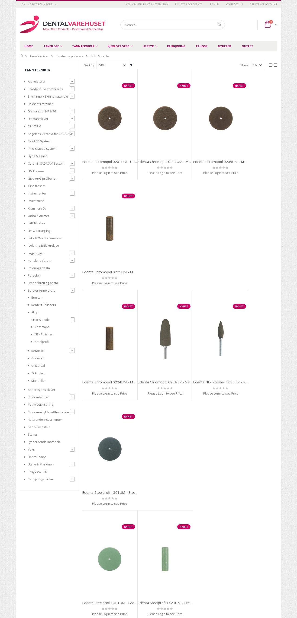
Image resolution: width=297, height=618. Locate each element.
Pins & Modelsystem (42, 149)
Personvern (94, 562)
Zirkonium (38, 373)
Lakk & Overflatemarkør (44, 238)
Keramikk (38, 351)
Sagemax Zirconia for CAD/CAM (50, 134)
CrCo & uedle (40, 320)
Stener (32, 434)
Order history (177, 562)
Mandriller (38, 381)
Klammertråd (37, 208)
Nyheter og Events (189, 4)
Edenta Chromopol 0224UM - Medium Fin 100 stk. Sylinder (128, 255)
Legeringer (35, 253)
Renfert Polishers (43, 305)
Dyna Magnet (37, 156)
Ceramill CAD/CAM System (46, 163)
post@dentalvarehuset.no (38, 600)
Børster (36, 297)
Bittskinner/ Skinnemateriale (48, 96)
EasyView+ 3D (37, 472)
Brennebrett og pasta (43, 283)
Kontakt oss (135, 567)
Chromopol (42, 327)
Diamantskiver (38, 119)
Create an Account (263, 4)
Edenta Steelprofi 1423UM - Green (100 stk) (167, 358)
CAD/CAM (34, 126)
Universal (38, 365)
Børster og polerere (69, 56)
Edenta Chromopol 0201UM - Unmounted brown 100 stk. (128, 153)
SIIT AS (207, 601)
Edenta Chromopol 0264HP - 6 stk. (159, 255)
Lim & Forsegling (39, 231)
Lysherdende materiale (44, 442)
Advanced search (180, 567)
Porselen (34, 275)
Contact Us (234, 4)
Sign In (214, 4)
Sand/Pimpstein (39, 427)
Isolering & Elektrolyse (43, 245)
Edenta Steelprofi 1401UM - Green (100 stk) (118, 358)
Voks (31, 449)
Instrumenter (37, 193)
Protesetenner (38, 397)
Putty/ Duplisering (40, 404)
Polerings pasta (39, 268)
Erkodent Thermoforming (45, 89)
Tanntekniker (39, 56)
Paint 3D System (39, 141)
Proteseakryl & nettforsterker (48, 412)
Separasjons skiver (41, 390)
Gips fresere (37, 186)
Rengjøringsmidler (40, 479)
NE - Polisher (43, 334)
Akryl (34, 312)
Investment (36, 201)
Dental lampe (37, 457)
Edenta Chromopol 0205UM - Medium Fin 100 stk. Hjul (224, 153)
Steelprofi (42, 342)
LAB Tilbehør (36, 223)
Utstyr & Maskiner (40, 464)
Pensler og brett (39, 260)
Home (21, 55)
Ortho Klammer (38, 216)
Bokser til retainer (40, 104)
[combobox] (172, 24)
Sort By (89, 65)
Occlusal (37, 358)
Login (172, 573)
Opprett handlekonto (142, 573)
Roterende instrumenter (45, 419)
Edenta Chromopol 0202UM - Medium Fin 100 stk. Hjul (175, 153)
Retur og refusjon (98, 573)
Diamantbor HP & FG (42, 111)
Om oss (132, 562)
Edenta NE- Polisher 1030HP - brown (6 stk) (216, 255)
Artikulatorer (36, 81)
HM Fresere (36, 171)
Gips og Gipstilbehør (42, 178)
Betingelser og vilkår (100, 567)
